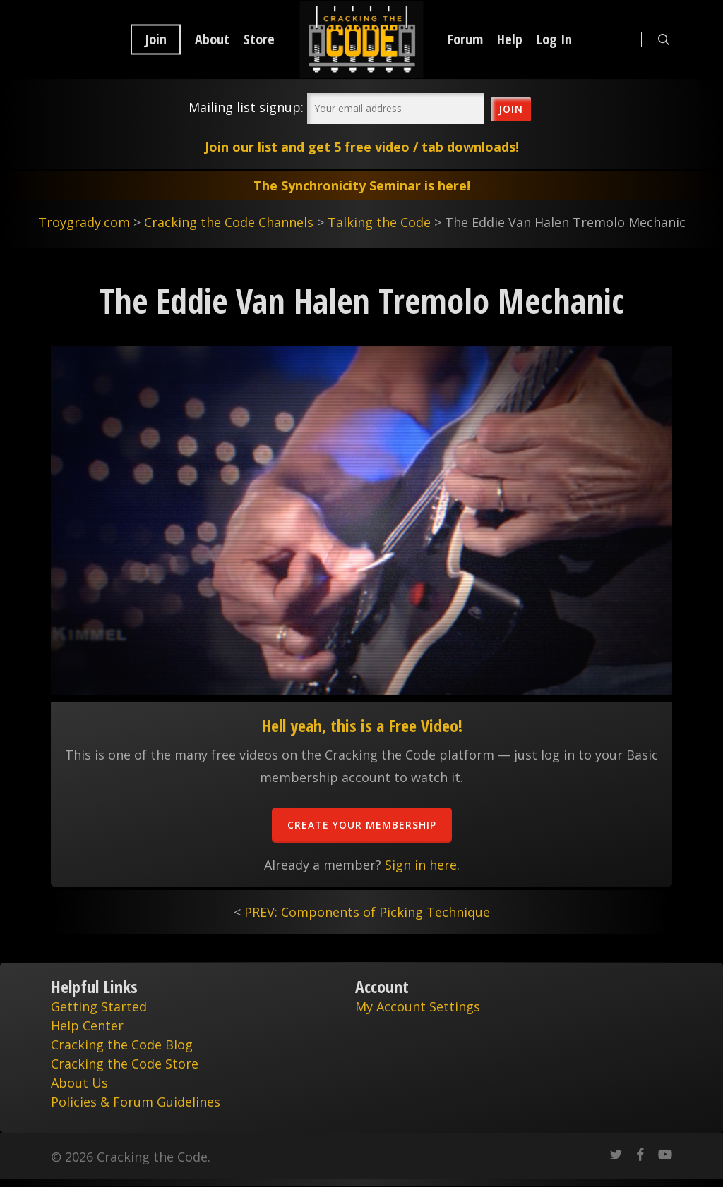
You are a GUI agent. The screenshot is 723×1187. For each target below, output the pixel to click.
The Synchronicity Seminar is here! (361, 185)
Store (259, 39)
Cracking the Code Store (124, 1063)
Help (509, 39)
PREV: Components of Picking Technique (367, 911)
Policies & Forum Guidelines (135, 1101)
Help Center (87, 1025)
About (212, 39)
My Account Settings (417, 1006)
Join (156, 39)
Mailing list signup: (246, 107)
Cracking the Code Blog (122, 1044)
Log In (554, 39)
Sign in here (421, 864)
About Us (79, 1082)
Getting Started (99, 1006)
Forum (465, 39)
